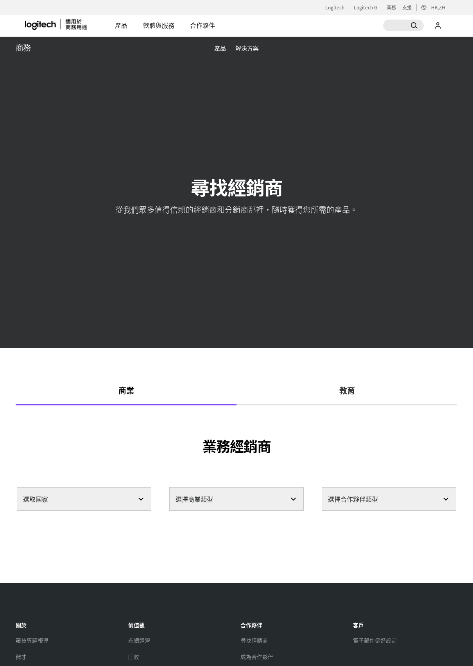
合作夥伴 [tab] (202, 25)
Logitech (334, 7)
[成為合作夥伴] (256, 657)
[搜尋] (403, 25)
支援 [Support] (407, 7)
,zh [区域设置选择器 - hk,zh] (438, 7)
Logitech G (365, 7)
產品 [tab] (121, 25)
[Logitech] (66, 24)
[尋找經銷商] (254, 640)
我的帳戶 (438, 25)
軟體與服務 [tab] (158, 25)
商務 (391, 7)
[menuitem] (220, 48)
